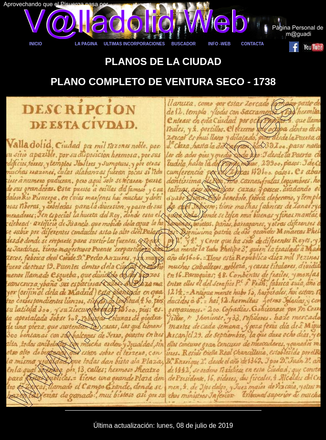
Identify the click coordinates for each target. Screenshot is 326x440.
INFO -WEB (219, 44)
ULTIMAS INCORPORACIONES (134, 44)
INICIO (35, 44)
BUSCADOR (183, 44)
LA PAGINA (86, 44)
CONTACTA (252, 44)
